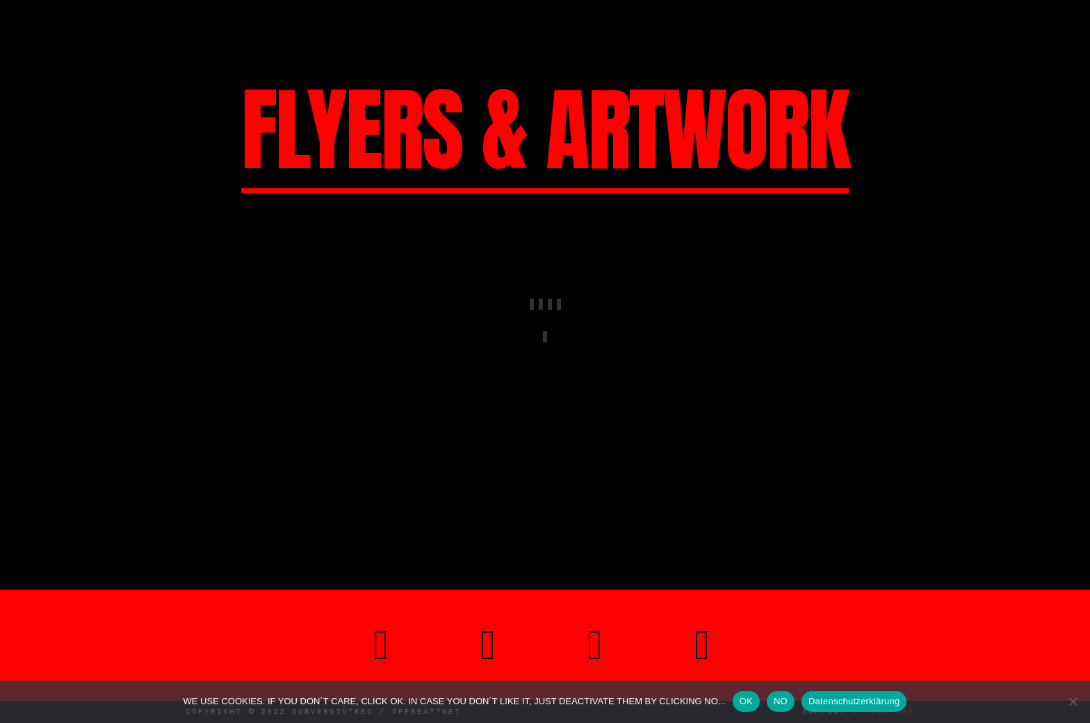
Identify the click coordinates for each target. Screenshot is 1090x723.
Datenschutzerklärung (854, 701)
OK (746, 701)
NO (781, 701)
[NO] (1073, 701)
